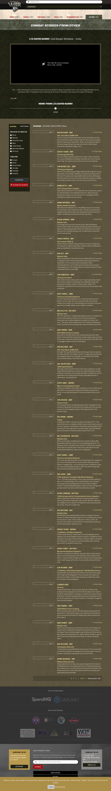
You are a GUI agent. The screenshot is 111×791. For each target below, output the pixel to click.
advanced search (19, 185)
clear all (19, 180)
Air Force (15, 151)
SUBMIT (38, 767)
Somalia (15, 168)
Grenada (15, 171)
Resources (55, 773)
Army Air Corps (17, 140)
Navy (14, 143)
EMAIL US (92, 765)
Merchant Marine (18, 148)
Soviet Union (16, 165)
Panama (15, 173)
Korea (14, 163)
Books (55, 777)
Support (19, 766)
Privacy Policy (60, 787)
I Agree (51, 787)
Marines (15, 138)
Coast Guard (16, 146)
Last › (82, 678)
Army (14, 135)
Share (13, 98)
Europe (14, 160)
